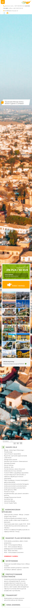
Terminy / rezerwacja (16, 284)
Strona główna (6, 441)
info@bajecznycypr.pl (11, 10)
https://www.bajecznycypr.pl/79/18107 (13, 364)
